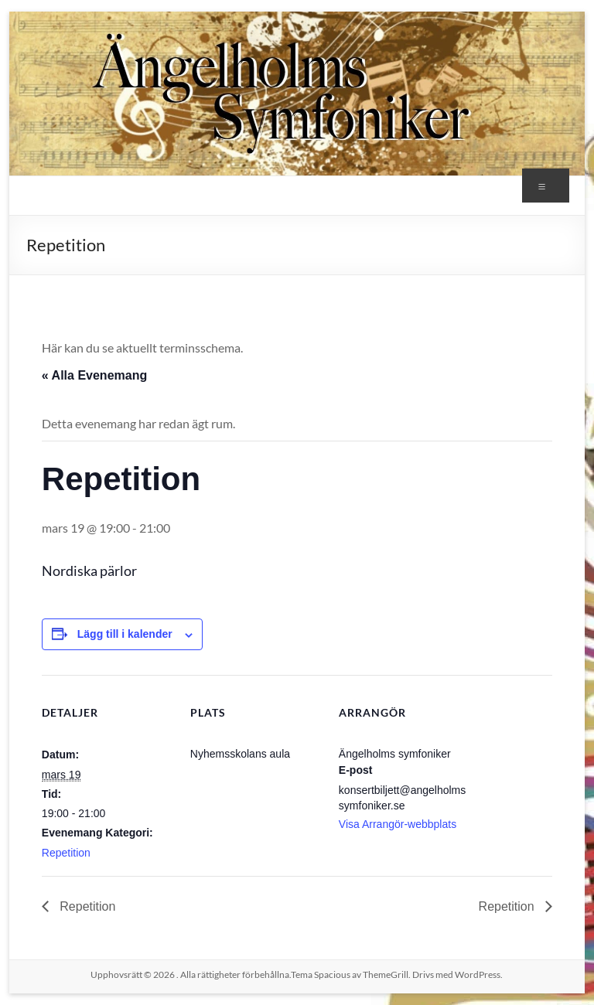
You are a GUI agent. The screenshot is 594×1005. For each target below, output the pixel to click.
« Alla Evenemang (94, 375)
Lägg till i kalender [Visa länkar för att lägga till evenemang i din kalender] (124, 634)
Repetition (66, 853)
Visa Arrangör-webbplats (397, 824)
